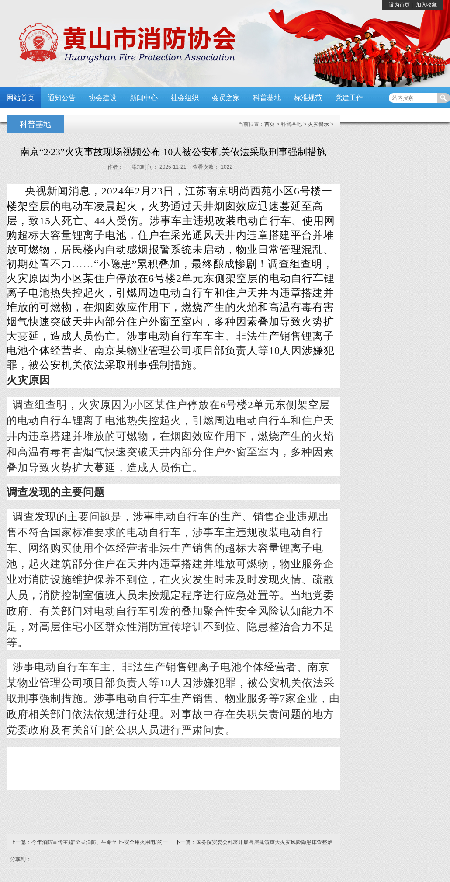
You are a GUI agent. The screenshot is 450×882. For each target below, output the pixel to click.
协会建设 (103, 97)
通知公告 (62, 97)
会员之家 (226, 97)
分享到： (20, 859)
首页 (269, 124)
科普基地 (267, 97)
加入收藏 (426, 5)
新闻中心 (144, 97)
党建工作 (349, 97)
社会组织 (185, 97)
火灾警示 (318, 124)
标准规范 (308, 97)
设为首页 (399, 5)
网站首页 (21, 97)
